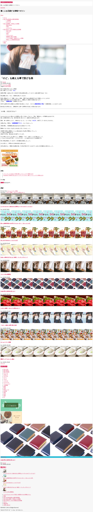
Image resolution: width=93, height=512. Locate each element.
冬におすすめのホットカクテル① (9, 240)
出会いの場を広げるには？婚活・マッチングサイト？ (14, 257)
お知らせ (5, 374)
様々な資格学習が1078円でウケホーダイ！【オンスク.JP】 (16, 223)
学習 (4, 388)
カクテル (5, 376)
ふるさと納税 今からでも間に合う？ (15, 192)
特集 (4, 392)
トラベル (5, 380)
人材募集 (5, 385)
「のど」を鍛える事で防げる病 (9, 325)
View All (3, 363)
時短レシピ (6, 389)
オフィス (5, 373)
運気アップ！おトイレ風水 (7, 359)
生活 (4, 394)
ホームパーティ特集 (12, 191)
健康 (9, 84)
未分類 (5, 391)
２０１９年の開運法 (6, 274)
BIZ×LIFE (5, 369)
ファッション (6, 383)
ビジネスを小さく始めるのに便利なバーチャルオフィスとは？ (16, 206)
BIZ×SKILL (6, 370)
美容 (4, 395)
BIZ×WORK (6, 372)
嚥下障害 (8, 86)
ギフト (5, 377)
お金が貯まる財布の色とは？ (8, 291)
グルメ (5, 379)
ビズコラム (5, 84)
